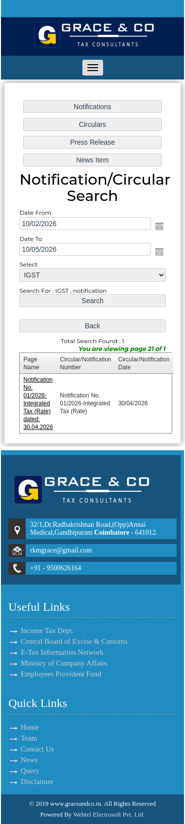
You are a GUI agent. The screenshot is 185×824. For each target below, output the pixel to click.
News (17, 760)
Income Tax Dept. (47, 619)
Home (18, 727)
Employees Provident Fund (61, 663)
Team (17, 738)
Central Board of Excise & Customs (74, 630)
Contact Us (25, 749)
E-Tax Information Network (62, 641)
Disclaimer (25, 781)
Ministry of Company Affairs (64, 652)
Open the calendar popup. (157, 226)
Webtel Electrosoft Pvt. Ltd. (109, 814)
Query (18, 771)
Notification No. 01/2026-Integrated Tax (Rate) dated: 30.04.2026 (39, 401)
